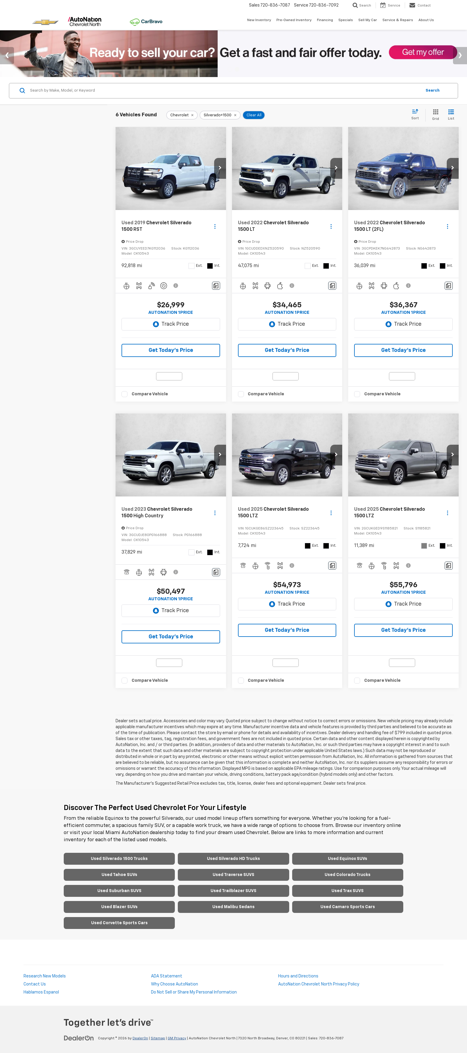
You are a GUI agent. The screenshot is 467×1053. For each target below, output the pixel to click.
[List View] (451, 115)
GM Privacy (177, 1038)
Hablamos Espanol (41, 992)
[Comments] (216, 286)
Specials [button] (345, 20)
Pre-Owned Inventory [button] (294, 20)
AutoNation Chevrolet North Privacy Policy (318, 984)
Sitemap (158, 1038)
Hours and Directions (298, 976)
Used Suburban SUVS (119, 891)
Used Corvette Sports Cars (119, 923)
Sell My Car (367, 20)
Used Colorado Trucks (348, 875)
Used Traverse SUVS (233, 875)
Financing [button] (325, 20)
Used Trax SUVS (347, 891)
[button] (220, 168)
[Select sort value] (416, 115)
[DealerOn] (79, 1038)
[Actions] (215, 226)
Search (433, 91)
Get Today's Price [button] (171, 350)
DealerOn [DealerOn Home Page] (140, 1038)
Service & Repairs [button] (397, 20)
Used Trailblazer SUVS (233, 891)
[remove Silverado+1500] (220, 115)
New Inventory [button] (259, 20)
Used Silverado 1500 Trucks (119, 859)
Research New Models (45, 976)
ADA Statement (166, 976)
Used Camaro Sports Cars (347, 907)
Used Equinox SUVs (347, 859)
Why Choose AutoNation (174, 984)
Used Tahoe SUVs (119, 875)
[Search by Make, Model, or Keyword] (225, 91)
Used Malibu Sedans (233, 907)
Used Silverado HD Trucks (233, 859)
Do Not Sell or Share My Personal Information (194, 992)
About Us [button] (426, 20)
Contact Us (35, 984)
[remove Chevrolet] (182, 115)
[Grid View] (434, 115)
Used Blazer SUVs (119, 907)
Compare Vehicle (150, 394)
